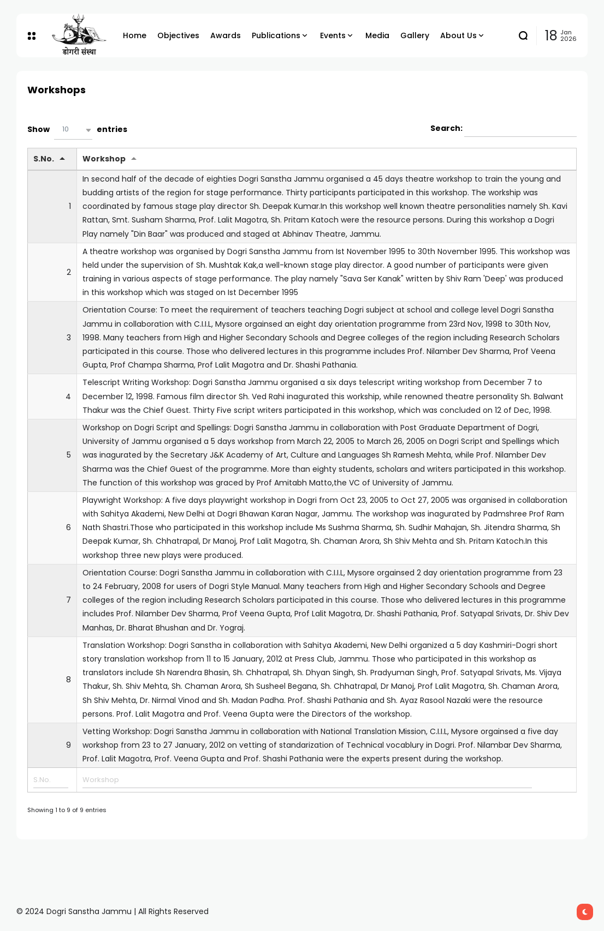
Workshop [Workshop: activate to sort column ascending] (104, 158)
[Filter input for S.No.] (50, 780)
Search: (503, 129)
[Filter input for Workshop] (306, 780)
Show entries (77, 130)
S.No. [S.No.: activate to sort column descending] (43, 158)
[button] (73, 130)
